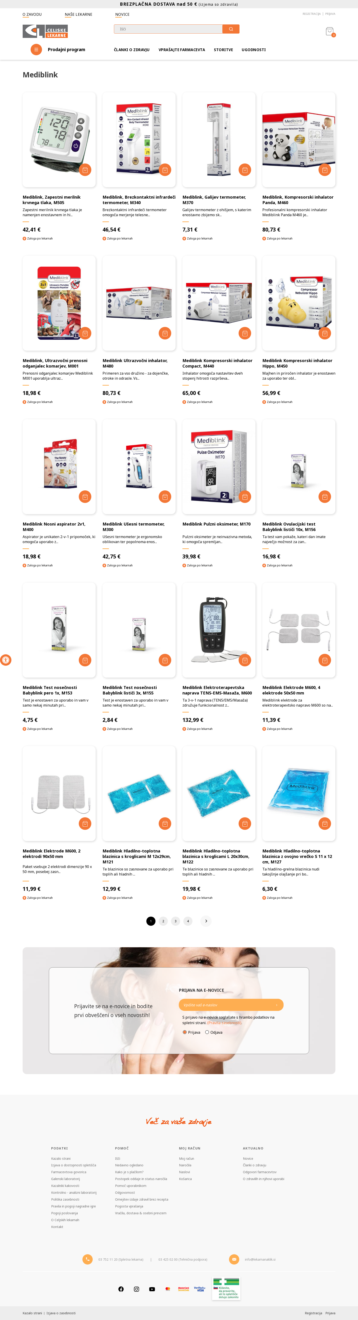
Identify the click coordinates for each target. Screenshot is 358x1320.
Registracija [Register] (313, 1313)
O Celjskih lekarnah (65, 1220)
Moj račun (186, 1158)
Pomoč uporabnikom (130, 1185)
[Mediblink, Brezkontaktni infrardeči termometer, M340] (139, 162)
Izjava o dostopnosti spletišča (73, 1165)
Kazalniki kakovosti (65, 1185)
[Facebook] (121, 1289)
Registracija (312, 14)
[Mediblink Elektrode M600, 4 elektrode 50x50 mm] (298, 653)
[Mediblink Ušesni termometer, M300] (139, 489)
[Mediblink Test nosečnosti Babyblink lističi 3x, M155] (139, 653)
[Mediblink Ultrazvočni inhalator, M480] (139, 326)
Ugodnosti (254, 49)
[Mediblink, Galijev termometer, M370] (218, 162)
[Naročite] (231, 1005)
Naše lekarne (78, 14)
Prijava (330, 14)
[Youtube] (152, 1289)
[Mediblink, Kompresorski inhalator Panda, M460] (298, 162)
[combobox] (177, 29)
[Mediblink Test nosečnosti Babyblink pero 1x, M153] (59, 653)
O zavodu (32, 14)
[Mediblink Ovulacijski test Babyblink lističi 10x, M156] (298, 489)
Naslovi (184, 1172)
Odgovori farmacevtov (259, 1172)
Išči (117, 1158)
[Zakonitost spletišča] (226, 1289)
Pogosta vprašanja (129, 1206)
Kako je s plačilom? (129, 1172)
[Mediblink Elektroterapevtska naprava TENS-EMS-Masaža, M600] (218, 653)
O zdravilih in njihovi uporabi (263, 1179)
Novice (122, 14)
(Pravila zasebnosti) (224, 1022)
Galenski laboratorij (65, 1179)
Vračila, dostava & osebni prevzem (140, 1213)
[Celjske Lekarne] (45, 30)
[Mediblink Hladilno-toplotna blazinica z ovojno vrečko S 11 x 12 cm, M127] (298, 819)
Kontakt (57, 1227)
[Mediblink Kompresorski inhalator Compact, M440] (218, 326)
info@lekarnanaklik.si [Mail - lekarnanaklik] (260, 1259)
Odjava (216, 1032)
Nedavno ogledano (129, 1165)
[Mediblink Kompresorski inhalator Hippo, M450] (298, 326)
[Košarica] (329, 31)
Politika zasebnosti (65, 1199)
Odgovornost (125, 1192)
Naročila (185, 1165)
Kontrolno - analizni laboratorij (74, 1192)
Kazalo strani (61, 1158)
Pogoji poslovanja (64, 1213)
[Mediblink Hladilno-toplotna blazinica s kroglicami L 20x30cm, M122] (218, 819)
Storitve (223, 49)
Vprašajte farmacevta (182, 49)
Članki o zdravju (132, 49)
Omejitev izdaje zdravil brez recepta (141, 1199)
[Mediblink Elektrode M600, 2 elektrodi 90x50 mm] (59, 819)
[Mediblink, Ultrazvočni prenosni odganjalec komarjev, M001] (59, 326)
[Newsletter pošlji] (277, 1005)
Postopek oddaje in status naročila (141, 1179)
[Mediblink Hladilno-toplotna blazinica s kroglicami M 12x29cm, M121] (139, 819)
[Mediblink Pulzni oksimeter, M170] (218, 489)
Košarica (185, 1179)
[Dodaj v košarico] (85, 169)
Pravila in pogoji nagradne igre (73, 1206)
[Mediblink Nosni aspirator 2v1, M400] (59, 489)
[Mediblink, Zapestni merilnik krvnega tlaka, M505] (59, 162)
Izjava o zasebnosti (61, 1313)
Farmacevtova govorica (68, 1172)
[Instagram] (136, 1289)
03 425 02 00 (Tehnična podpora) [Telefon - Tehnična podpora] (182, 1259)
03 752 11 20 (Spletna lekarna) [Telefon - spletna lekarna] (120, 1259)
